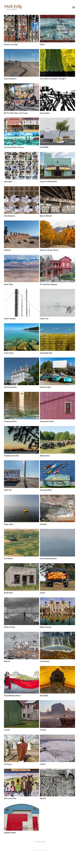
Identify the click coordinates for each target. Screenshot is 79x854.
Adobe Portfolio (43, 850)
